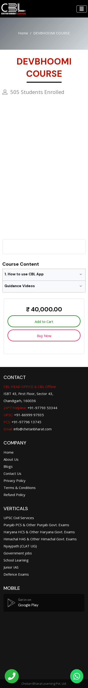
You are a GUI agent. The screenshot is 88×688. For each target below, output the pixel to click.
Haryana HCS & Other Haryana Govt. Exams (39, 531)
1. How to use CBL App (24, 274)
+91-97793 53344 (30, 407)
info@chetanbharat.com (33, 429)
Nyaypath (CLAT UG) (20, 546)
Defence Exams (16, 574)
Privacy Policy (15, 480)
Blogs (8, 466)
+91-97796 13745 (22, 421)
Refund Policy (14, 494)
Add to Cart (44, 321)
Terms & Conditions (20, 487)
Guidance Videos (19, 286)
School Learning (16, 560)
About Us (11, 459)
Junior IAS (11, 567)
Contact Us (12, 473)
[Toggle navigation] (82, 8)
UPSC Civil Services (19, 517)
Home (23, 33)
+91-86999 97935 (24, 414)
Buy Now (44, 335)
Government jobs (18, 553)
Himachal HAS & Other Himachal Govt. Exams (40, 539)
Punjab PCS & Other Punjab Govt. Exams (36, 524)
